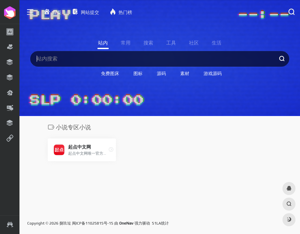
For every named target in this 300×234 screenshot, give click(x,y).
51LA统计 (160, 223)
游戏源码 (213, 73)
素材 (184, 73)
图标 (138, 73)
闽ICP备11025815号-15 (92, 223)
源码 (161, 73)
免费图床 (110, 73)
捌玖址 (65, 223)
